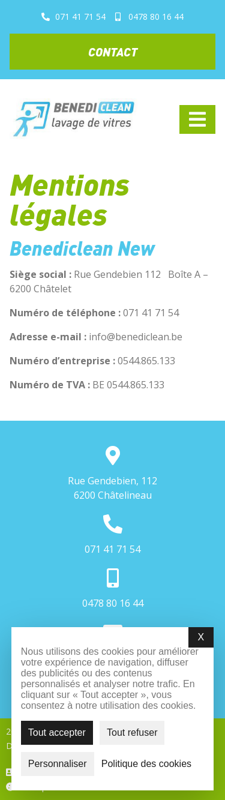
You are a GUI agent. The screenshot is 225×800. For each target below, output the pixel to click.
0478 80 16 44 (112, 603)
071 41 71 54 (112, 549)
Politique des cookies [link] (146, 764)
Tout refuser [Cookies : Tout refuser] (132, 732)
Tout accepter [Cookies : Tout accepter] (57, 732)
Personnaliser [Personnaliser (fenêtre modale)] (57, 764)
